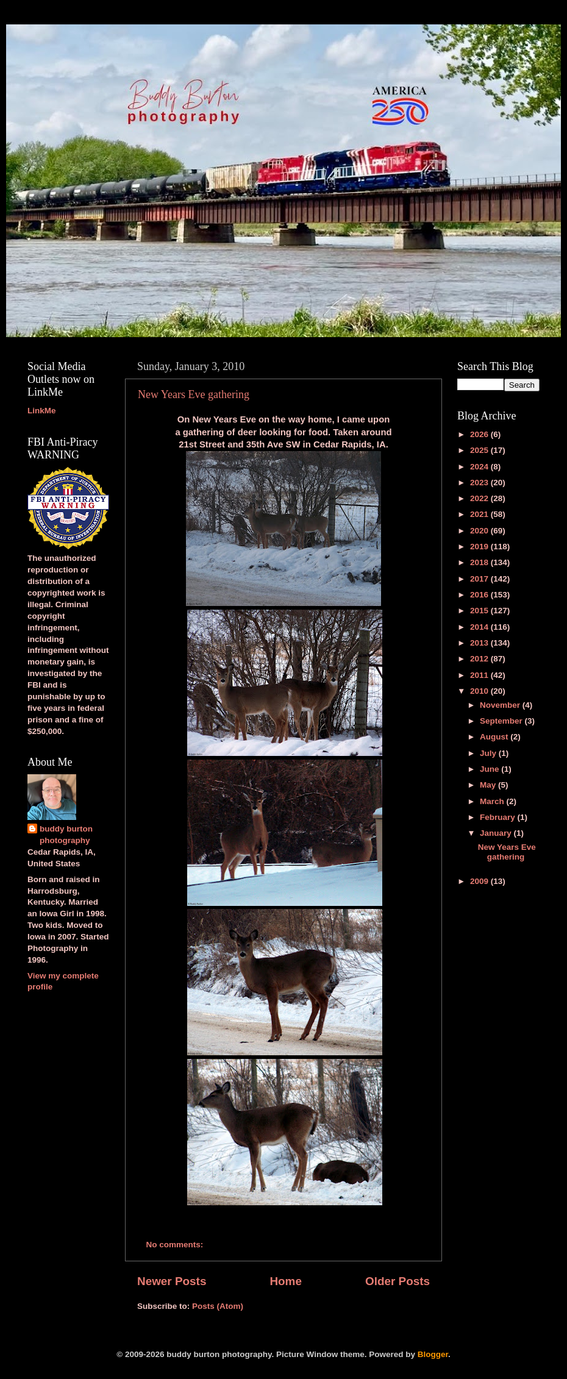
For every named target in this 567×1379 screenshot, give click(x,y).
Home (285, 1281)
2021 (480, 514)
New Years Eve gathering (193, 394)
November (501, 705)
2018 (480, 562)
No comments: (176, 1244)
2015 (480, 610)
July (489, 753)
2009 (480, 881)
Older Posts (397, 1281)
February (499, 817)
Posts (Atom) (217, 1306)
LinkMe (41, 410)
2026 (480, 434)
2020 (480, 530)
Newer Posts (171, 1281)
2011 (480, 675)
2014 (480, 627)
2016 (480, 594)
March (493, 801)
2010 (480, 691)
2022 (480, 498)
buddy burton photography (66, 834)
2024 (480, 466)
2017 (480, 578)
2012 (480, 658)
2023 (480, 482)
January (497, 833)
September (502, 720)
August (495, 736)
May (489, 784)
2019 (480, 546)
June (490, 769)
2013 (480, 642)
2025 (480, 450)
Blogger (433, 1354)
